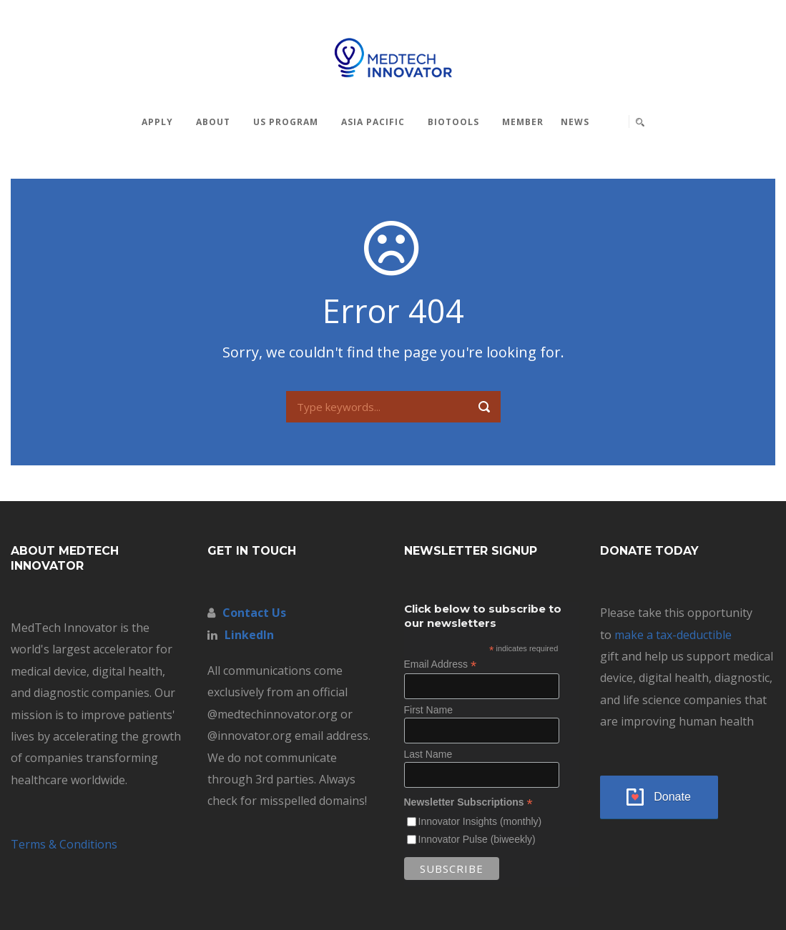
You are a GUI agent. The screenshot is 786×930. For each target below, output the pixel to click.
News (575, 122)
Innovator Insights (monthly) (480, 821)
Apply (157, 122)
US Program (285, 122)
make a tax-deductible (673, 635)
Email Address (440, 664)
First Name (428, 710)
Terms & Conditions (64, 844)
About (213, 122)
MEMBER (523, 122)
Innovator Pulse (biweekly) (477, 839)
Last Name (428, 754)
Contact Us (254, 612)
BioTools (453, 122)
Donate (672, 797)
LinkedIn (249, 635)
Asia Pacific (373, 122)
